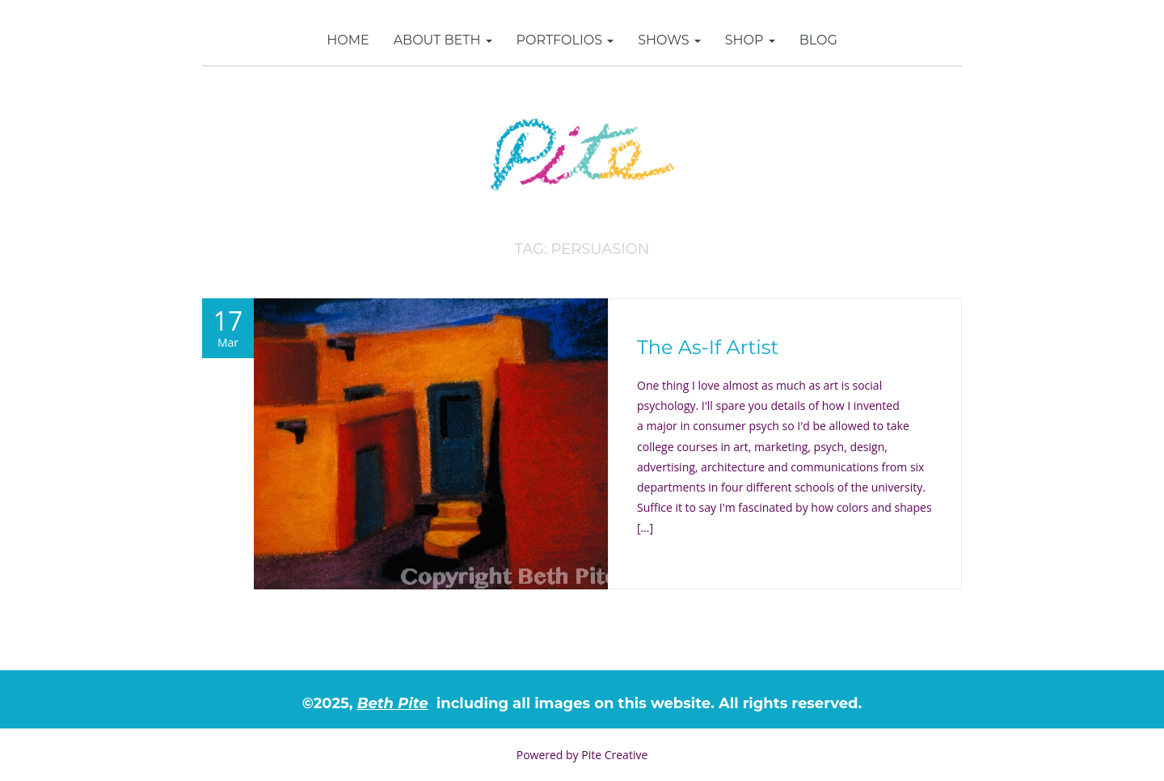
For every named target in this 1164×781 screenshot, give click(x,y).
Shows (669, 40)
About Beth (443, 40)
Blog (818, 40)
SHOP (750, 40)
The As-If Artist (707, 347)
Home (348, 40)
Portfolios (565, 40)
